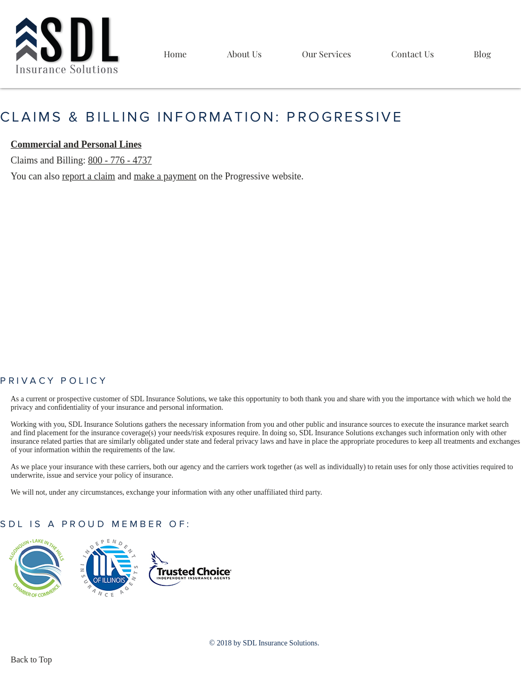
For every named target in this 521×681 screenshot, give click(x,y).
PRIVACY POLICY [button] (53, 380)
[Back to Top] (34, 659)
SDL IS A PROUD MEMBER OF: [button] (95, 524)
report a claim (88, 176)
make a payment (165, 176)
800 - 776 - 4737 (120, 160)
